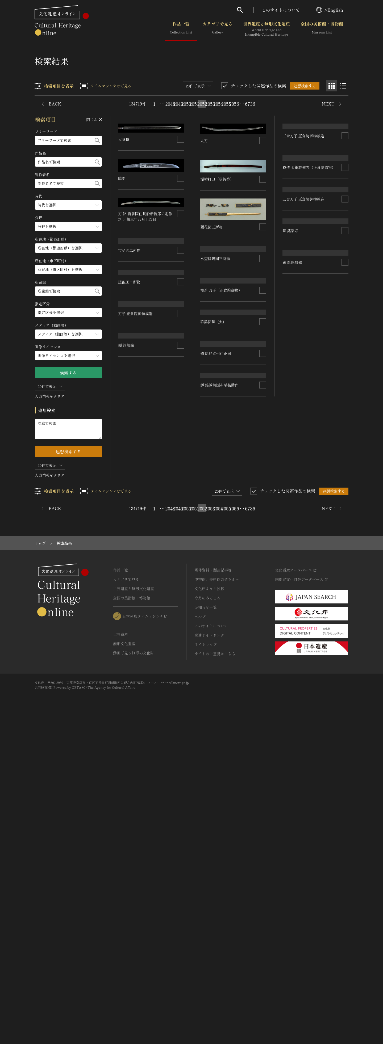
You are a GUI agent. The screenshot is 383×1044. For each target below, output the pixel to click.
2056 (234, 103)
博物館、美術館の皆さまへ (216, 901)
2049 (178, 103)
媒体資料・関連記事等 (213, 892)
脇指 (122, 178)
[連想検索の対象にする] (180, 139)
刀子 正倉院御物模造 (299, 461)
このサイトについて (281, 10)
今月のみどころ (207, 920)
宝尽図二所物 (293, 162)
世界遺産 (120, 957)
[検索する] (97, 140)
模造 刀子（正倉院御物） (139, 498)
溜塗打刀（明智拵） (217, 142)
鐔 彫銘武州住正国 (297, 558)
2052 (202, 103)
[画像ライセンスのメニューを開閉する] (68, 355)
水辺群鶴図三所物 (133, 312)
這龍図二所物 (293, 227)
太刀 (122, 254)
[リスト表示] (342, 85)
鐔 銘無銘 (126, 688)
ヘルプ (200, 939)
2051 (194, 103)
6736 (250, 103)
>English (329, 10)
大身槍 (124, 139)
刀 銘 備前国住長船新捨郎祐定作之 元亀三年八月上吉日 (145, 216)
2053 (210, 103)
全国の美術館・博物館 (322, 28)
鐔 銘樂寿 (209, 624)
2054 (218, 103)
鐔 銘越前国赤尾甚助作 (137, 789)
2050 (186, 103)
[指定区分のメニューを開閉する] (68, 312)
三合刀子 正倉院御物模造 (222, 305)
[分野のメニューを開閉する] (68, 226)
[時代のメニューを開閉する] (68, 205)
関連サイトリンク (209, 957)
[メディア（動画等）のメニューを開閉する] (68, 334)
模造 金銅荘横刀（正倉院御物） (145, 367)
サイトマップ (205, 967)
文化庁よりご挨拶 (209, 911)
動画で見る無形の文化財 (133, 975)
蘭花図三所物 (212, 190)
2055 (226, 103)
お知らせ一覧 (205, 929)
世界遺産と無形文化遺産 (266, 28)
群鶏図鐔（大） (131, 592)
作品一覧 (181, 28)
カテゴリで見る (217, 28)
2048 (170, 103)
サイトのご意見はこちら (214, 976)
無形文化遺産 (124, 966)
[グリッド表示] (331, 85)
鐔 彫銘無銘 (292, 654)
